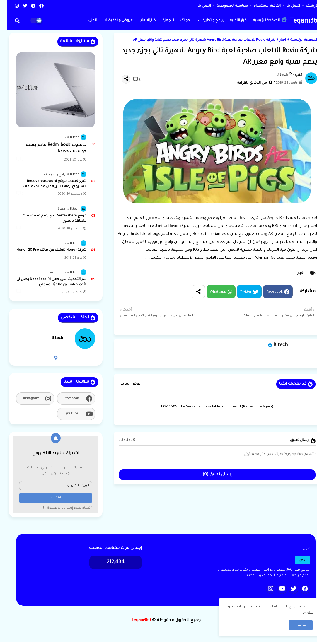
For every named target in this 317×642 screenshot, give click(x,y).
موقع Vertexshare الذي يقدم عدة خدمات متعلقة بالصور (47, 218)
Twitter (238, 292)
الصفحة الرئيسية (262, 20)
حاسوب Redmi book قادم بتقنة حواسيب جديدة (48, 148)
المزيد (84, 21)
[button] (10, 21)
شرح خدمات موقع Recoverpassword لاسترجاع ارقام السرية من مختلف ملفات (47, 184)
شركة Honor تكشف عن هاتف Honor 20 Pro (44, 250)
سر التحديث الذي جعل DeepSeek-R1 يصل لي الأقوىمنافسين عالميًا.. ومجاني (44, 282)
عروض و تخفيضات (110, 21)
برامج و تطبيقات (204, 21)
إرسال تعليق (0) (209, 474)
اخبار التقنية (231, 21)
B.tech (273, 345)
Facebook (267, 292)
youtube (65, 414)
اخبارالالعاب (140, 21)
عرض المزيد (123, 384)
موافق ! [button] (293, 625)
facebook (64, 398)
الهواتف (179, 21)
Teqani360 (298, 21)
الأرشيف (304, 6)
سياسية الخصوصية (225, 6)
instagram (24, 398)
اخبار (275, 40)
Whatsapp (210, 292)
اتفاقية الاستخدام (259, 6)
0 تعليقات (119, 440)
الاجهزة (161, 21)
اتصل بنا (285, 6)
